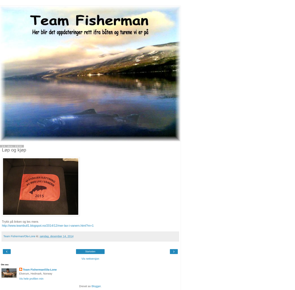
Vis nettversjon (90, 258)
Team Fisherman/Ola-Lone (40, 269)
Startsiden (90, 251)
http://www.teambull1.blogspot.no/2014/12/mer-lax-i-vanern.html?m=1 (48, 225)
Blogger (96, 286)
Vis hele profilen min (31, 278)
